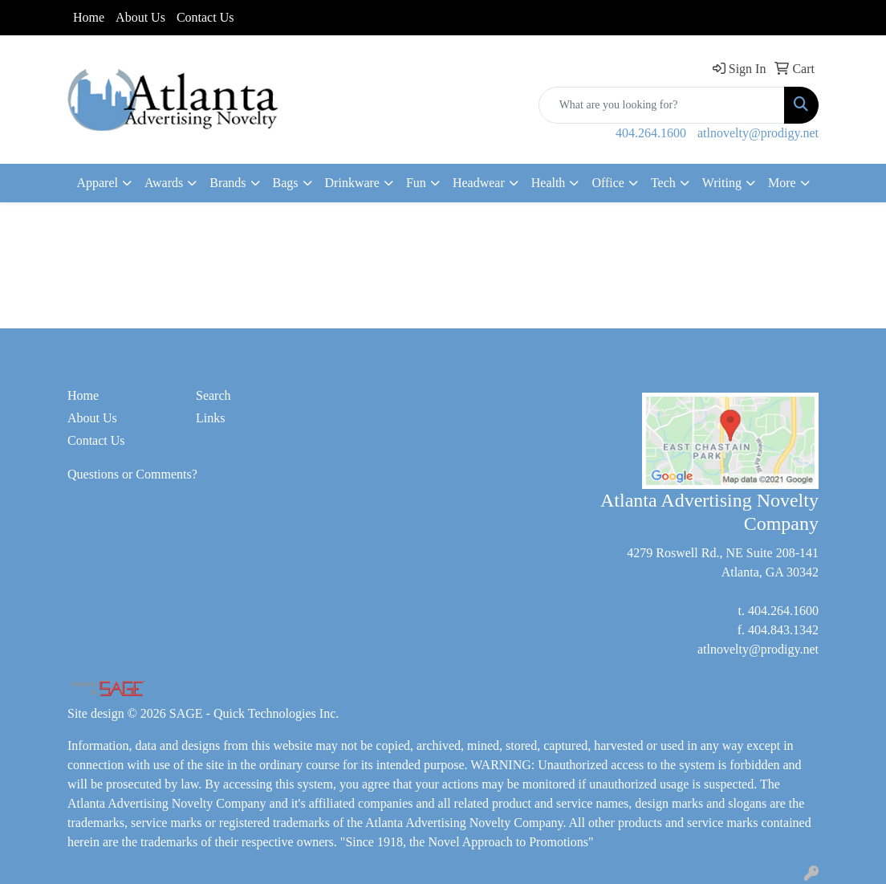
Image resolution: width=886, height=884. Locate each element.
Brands (227, 182)
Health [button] (548, 182)
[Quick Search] (662, 105)
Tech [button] (663, 182)
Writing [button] (722, 182)
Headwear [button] (479, 182)
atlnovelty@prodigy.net (758, 133)
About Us (140, 17)
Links (210, 418)
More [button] (782, 182)
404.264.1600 (651, 133)
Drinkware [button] (352, 182)
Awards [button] (163, 182)
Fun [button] (416, 182)
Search (213, 395)
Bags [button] (286, 182)
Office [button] (607, 182)
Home (88, 17)
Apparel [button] (97, 182)
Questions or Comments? (132, 474)
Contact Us (205, 17)
